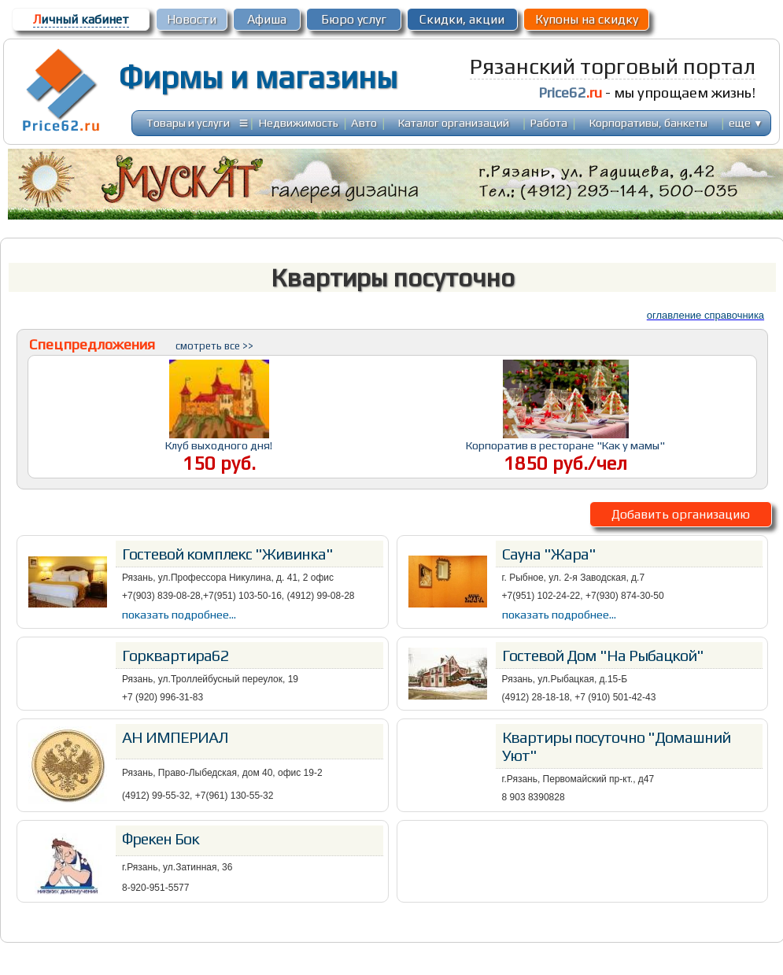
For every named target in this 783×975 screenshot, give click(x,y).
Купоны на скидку (586, 19)
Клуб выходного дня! (218, 445)
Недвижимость (298, 122)
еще (746, 122)
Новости (191, 19)
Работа (548, 122)
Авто (364, 122)
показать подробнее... (179, 614)
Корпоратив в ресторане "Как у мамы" (565, 445)
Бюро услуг (353, 19)
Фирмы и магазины (257, 77)
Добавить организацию (680, 514)
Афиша (266, 19)
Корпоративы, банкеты (648, 122)
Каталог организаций (453, 122)
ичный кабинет (81, 19)
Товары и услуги (188, 122)
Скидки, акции (461, 19)
